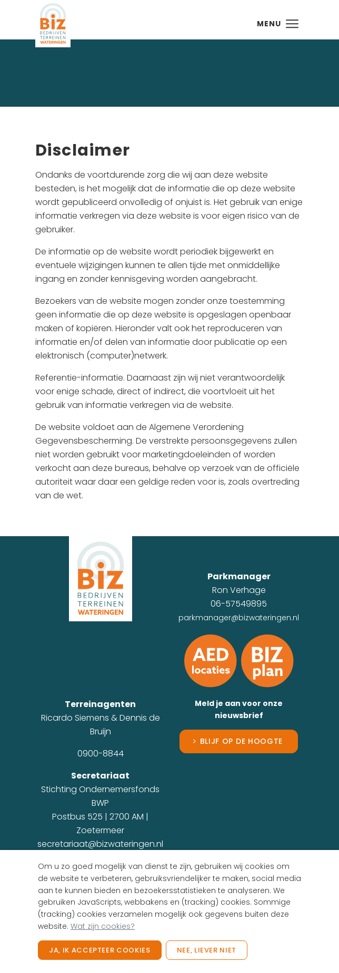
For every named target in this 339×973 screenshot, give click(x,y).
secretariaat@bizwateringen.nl (100, 844)
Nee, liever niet (206, 950)
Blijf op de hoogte (241, 741)
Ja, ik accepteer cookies (100, 950)
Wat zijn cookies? (103, 926)
